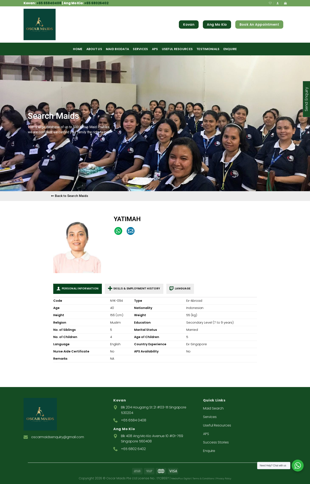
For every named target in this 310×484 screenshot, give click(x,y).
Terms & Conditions (203, 478)
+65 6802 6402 (133, 448)
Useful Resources (177, 49)
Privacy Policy (223, 478)
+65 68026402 (96, 3)
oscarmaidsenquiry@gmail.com (57, 437)
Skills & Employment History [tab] (134, 289)
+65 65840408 (48, 3)
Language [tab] (180, 289)
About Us (94, 49)
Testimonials (207, 49)
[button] (69, 196)
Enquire (230, 49)
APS (155, 49)
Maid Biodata (117, 49)
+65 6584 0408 (133, 420)
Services (140, 49)
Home (77, 49)
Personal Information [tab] (77, 289)
